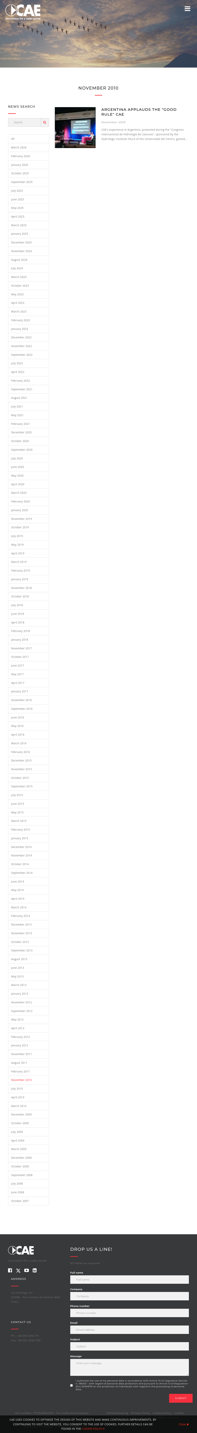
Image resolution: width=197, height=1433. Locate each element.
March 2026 (19, 147)
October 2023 (20, 285)
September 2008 (22, 1175)
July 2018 (17, 605)
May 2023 (17, 294)
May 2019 (17, 544)
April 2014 (17, 898)
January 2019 (19, 579)
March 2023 (19, 311)
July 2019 (17, 536)
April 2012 (17, 1028)
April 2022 (17, 372)
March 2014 (19, 907)
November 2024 (21, 251)
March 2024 (19, 277)
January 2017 (19, 691)
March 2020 (19, 493)
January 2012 (19, 1045)
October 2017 (20, 657)
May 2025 (17, 208)
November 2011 (21, 1054)
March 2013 (19, 985)
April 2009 (17, 1140)
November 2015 (21, 769)
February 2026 (20, 156)
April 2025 (17, 216)
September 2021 (22, 389)
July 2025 (17, 190)
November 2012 (21, 1002)
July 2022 (17, 363)
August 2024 (19, 260)
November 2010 (21, 1080)
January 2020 (19, 510)
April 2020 (17, 484)
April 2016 (17, 734)
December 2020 (21, 432)
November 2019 (21, 519)
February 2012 (20, 1037)
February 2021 (20, 424)
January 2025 (19, 233)
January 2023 (19, 329)
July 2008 (17, 1183)
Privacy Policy (140, 1412)
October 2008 (20, 1166)
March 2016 (19, 743)
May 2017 (17, 674)
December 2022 (21, 337)
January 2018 (19, 639)
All (12, 139)
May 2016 (17, 726)
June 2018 (17, 614)
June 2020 (17, 467)
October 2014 (20, 864)
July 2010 (17, 1088)
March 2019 (19, 562)
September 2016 (22, 709)
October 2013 (20, 942)
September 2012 (22, 1011)
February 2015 (20, 829)
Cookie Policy (162, 1412)
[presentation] (99, 1401)
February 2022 (20, 380)
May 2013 (17, 976)
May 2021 (17, 415)
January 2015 (19, 838)
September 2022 (22, 355)
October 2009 (20, 1123)
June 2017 (17, 665)
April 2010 (17, 1097)
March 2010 (19, 1106)
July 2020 (17, 458)
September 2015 (22, 786)
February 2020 (20, 501)
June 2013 (17, 968)
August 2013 (19, 959)
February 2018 (20, 631)
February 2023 (20, 320)
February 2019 (20, 570)
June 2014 (17, 881)
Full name (76, 1272)
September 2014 (22, 873)
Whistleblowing (117, 1412)
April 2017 (17, 683)
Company (76, 1289)
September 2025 (22, 182)
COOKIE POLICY (93, 1428)
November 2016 (21, 700)
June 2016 (17, 717)
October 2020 (20, 441)
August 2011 (19, 1063)
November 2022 (21, 346)
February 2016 (20, 752)
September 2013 (22, 950)
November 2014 (21, 855)
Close (184, 1424)
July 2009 (17, 1132)
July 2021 (17, 406)
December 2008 (21, 1157)
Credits (179, 1412)
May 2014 (17, 890)
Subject (75, 1339)
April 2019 (17, 553)
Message (76, 1356)
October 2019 (20, 527)
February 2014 (20, 916)
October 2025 (20, 173)
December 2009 (21, 1114)
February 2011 (20, 1071)
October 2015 (20, 778)
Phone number (79, 1306)
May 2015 (17, 812)
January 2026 (19, 165)
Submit (181, 1398)
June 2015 (17, 803)
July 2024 (17, 268)
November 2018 (21, 588)
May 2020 (17, 475)
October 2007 (20, 1201)
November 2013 (21, 933)
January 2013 (19, 993)
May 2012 (17, 1019)
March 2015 (19, 821)
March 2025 (19, 225)
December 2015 (21, 760)
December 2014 (21, 847)
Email (74, 1322)
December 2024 (21, 242)
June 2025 (17, 199)
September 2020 (22, 449)
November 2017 (21, 648)
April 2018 (17, 622)
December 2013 (21, 924)
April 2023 (17, 303)
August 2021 (19, 398)
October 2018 (20, 596)
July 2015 (17, 795)
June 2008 (17, 1192)
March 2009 (19, 1149)
